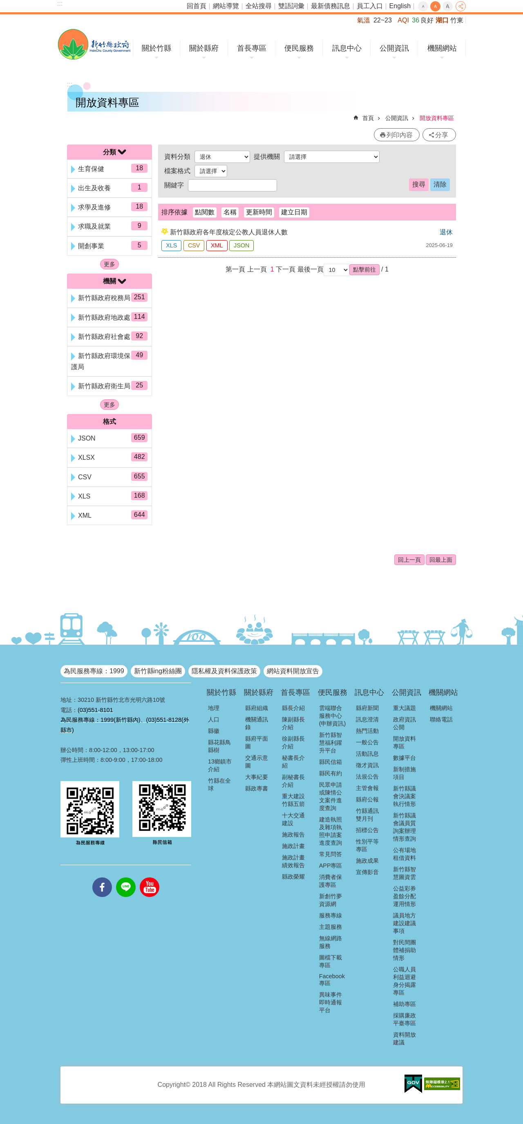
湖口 (442, 20)
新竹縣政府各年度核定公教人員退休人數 (229, 232)
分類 (109, 152)
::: (60, 3)
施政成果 (367, 860)
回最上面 (440, 559)
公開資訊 (394, 48)
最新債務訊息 (330, 5)
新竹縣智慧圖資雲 (404, 873)
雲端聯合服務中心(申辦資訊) (332, 716)
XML (217, 245)
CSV (194, 245)
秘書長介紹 (293, 762)
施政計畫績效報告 (293, 861)
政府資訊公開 (404, 723)
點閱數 (205, 212)
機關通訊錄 (256, 723)
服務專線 (330, 915)
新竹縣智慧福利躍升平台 (330, 743)
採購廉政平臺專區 (404, 1019)
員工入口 (370, 5)
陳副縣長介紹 (293, 723)
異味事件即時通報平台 (330, 1002)
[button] (364, 269)
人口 (213, 719)
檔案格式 (177, 170)
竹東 (456, 20)
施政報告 (293, 834)
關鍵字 (174, 185)
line (126, 877)
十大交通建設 (293, 819)
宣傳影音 (367, 872)
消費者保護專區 (330, 881)
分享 (461, 6)
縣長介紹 (293, 708)
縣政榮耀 (293, 876)
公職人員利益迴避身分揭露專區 (404, 981)
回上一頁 (409, 559)
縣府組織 (256, 708)
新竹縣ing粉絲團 (158, 671)
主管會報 (367, 788)
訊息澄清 (367, 719)
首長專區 (251, 48)
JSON (241, 245)
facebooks (102, 877)
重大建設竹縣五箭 (293, 800)
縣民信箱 (330, 762)
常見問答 (330, 854)
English (400, 5)
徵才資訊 (367, 765)
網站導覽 (226, 5)
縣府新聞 (367, 708)
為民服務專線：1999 (94, 671)
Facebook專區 (332, 979)
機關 (109, 281)
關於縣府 (204, 48)
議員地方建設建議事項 (404, 923)
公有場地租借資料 (404, 854)
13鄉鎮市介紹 (220, 765)
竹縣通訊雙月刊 (367, 815)
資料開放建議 (404, 1038)
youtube (149, 877)
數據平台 (404, 758)
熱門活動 (367, 731)
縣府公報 (367, 799)
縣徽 (213, 731)
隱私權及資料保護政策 (224, 671)
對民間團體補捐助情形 (404, 950)
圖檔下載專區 (330, 961)
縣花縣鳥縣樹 (219, 746)
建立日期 (294, 212)
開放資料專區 (437, 118)
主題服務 (330, 927)
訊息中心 (347, 48)
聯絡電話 (441, 719)
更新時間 (259, 212)
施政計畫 (293, 846)
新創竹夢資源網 (330, 900)
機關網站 (442, 48)
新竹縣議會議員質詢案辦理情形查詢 (404, 827)
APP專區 (330, 865)
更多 (109, 264)
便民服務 (299, 48)
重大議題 (404, 708)
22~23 (382, 20)
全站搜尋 (259, 5)
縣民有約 (330, 773)
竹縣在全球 (219, 784)
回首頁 (196, 5)
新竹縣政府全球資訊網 (94, 44)
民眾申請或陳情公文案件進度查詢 (330, 796)
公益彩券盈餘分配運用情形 (404, 896)
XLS (171, 245)
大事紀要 (256, 777)
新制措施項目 (404, 773)
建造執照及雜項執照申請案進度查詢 (330, 831)
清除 (440, 184)
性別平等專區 (367, 845)
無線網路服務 (330, 942)
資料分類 (177, 156)
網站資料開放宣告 (293, 671)
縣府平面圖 (256, 742)
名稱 (230, 212)
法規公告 (367, 776)
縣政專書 (256, 788)
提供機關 (267, 156)
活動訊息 (367, 753)
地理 (213, 708)
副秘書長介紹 (293, 781)
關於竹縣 (156, 48)
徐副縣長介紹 (293, 742)
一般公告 (367, 742)
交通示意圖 (256, 762)
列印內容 (400, 134)
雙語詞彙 (291, 5)
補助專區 (404, 1004)
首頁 (368, 118)
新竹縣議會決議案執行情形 (404, 796)
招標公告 (367, 830)
